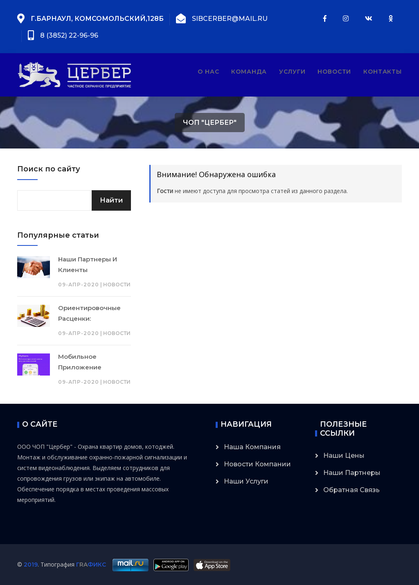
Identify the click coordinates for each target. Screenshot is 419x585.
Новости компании (257, 464)
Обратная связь (351, 490)
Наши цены (344, 455)
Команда (249, 71)
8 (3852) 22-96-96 (69, 35)
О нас (208, 71)
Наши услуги (246, 481)
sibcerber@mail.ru (230, 18)
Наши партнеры (352, 473)
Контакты (382, 71)
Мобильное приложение (79, 362)
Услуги (292, 71)
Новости (334, 71)
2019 (31, 564)
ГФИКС (91, 564)
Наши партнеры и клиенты (87, 264)
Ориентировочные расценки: (89, 313)
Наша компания (252, 447)
